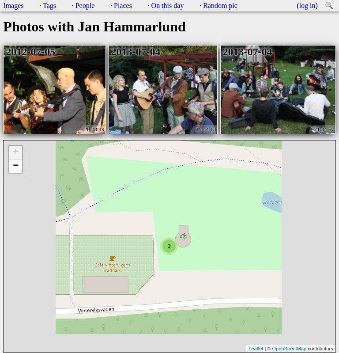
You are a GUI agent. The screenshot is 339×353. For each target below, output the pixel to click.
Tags (49, 5)
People (85, 5)
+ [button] (16, 152)
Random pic (220, 5)
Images (13, 5)
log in (307, 5)
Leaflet (256, 348)
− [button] (16, 166)
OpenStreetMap (289, 348)
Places (123, 5)
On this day (167, 5)
